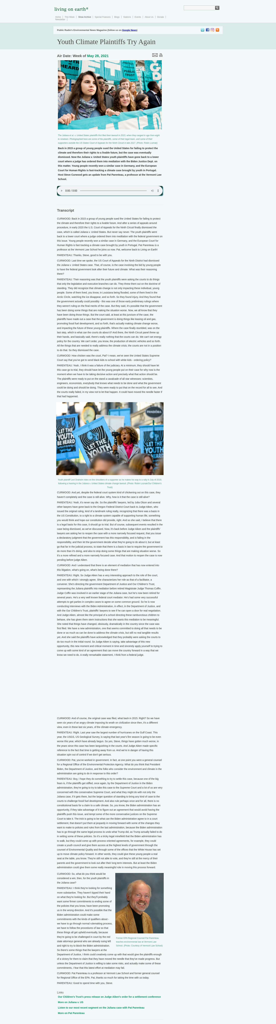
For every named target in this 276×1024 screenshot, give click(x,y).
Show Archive (84, 17)
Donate (160, 17)
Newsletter (60, 19)
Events (138, 17)
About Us (149, 17)
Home (58, 17)
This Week (69, 17)
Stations (127, 17)
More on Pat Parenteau (71, 1013)
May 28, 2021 (98, 56)
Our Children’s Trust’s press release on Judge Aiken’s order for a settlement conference (109, 996)
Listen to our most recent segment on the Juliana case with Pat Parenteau (101, 1007)
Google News (129, 30)
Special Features (103, 17)
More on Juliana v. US (70, 1002)
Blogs (117, 17)
